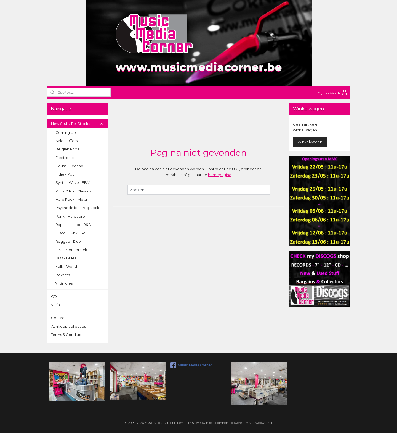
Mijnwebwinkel (260, 423)
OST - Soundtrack (71, 249)
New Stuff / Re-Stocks (77, 123)
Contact (58, 317)
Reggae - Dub (68, 241)
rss (192, 423)
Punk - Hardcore (70, 216)
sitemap (181, 423)
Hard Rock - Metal (71, 199)
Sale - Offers (66, 141)
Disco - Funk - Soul (72, 233)
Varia (55, 304)
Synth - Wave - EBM (72, 182)
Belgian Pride (67, 149)
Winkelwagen (309, 142)
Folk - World (66, 266)
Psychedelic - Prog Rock (77, 207)
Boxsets (62, 275)
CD (54, 296)
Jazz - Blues (65, 258)
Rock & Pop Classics (73, 191)
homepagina (219, 175)
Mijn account (332, 92)
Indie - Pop (65, 174)
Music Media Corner (191, 365)
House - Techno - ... (72, 166)
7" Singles (64, 283)
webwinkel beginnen (212, 423)
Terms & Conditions (68, 334)
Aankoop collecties (68, 326)
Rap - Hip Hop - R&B (73, 224)
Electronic (64, 157)
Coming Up (65, 132)
